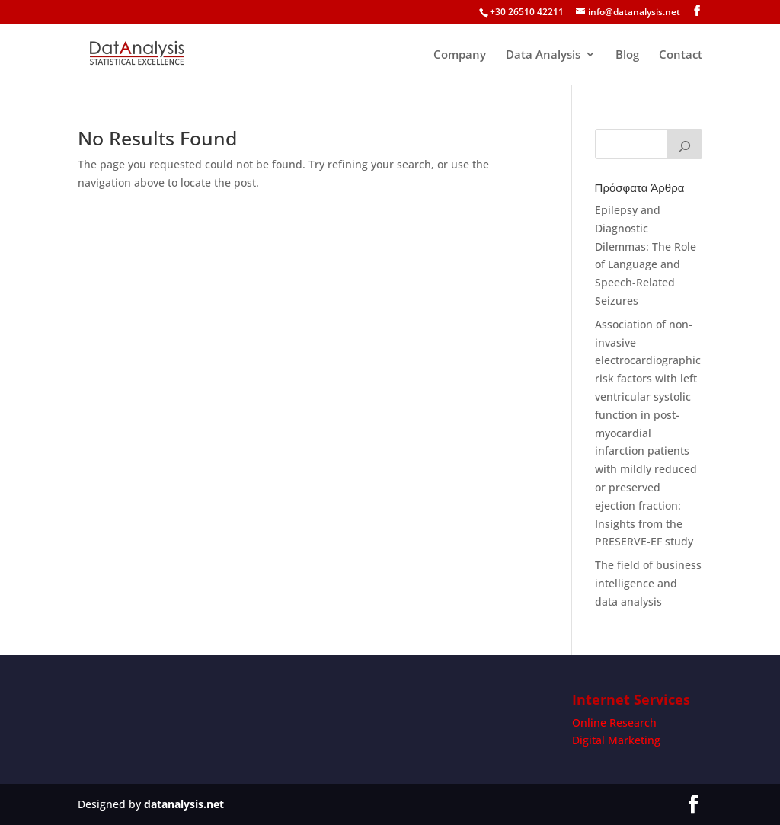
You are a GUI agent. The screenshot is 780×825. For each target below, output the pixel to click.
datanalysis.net (184, 804)
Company (459, 55)
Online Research (614, 722)
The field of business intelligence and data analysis (648, 583)
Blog (627, 55)
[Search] (684, 144)
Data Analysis (543, 55)
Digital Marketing (616, 740)
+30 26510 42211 (527, 11)
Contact (680, 55)
